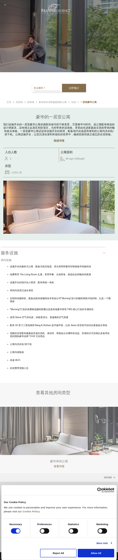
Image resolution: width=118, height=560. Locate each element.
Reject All (58, 553)
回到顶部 (109, 477)
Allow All (96, 553)
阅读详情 (59, 140)
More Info (102, 543)
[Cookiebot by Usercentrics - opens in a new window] (99, 490)
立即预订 (74, 88)
